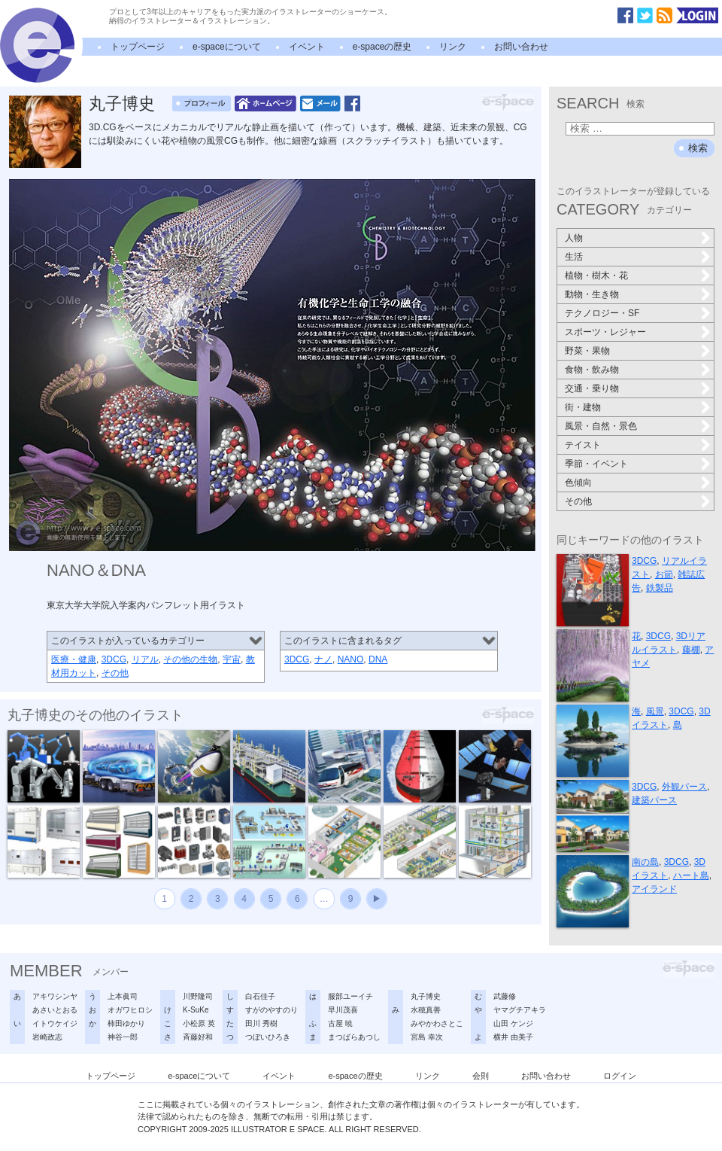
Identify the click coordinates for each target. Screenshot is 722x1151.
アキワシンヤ (54, 996)
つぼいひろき (267, 1037)
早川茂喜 (343, 1010)
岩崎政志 (47, 1037)
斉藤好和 (198, 1037)
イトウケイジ (54, 1023)
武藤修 (504, 996)
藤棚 (691, 649)
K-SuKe (195, 1010)
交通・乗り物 (592, 388)
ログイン (619, 1075)
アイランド (654, 889)
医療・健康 (73, 659)
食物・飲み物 (592, 369)
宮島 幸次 (427, 1037)
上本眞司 (123, 996)
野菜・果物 (587, 351)
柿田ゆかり (126, 1023)
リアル (145, 659)
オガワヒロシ (130, 1010)
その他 (115, 673)
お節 (664, 574)
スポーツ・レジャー (605, 332)
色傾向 (578, 482)
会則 (480, 1075)
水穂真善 (426, 1010)
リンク (452, 46)
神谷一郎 (123, 1037)
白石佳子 (260, 996)
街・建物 (583, 407)
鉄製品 (659, 588)
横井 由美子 (513, 1037)
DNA (378, 659)
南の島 (645, 862)
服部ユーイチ (350, 996)
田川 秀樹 (261, 1023)
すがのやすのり (271, 1010)
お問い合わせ (521, 46)
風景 (655, 711)
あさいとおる (54, 1010)
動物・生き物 (592, 294)
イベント (307, 46)
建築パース (654, 800)
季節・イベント (596, 463)
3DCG (114, 659)
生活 (574, 256)
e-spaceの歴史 (382, 46)
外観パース (684, 786)
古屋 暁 (340, 1023)
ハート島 (691, 875)
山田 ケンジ (513, 1023)
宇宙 (232, 659)
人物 (574, 238)
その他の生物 (190, 659)
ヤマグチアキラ (519, 1010)
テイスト (583, 445)
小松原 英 (199, 1023)
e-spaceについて (227, 46)
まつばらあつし (354, 1037)
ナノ (323, 659)
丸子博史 (122, 103)
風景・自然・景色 (601, 426)
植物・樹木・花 (596, 275)
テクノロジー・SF (602, 313)
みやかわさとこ (437, 1023)
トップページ (138, 46)
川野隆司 (198, 996)
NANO (351, 659)
